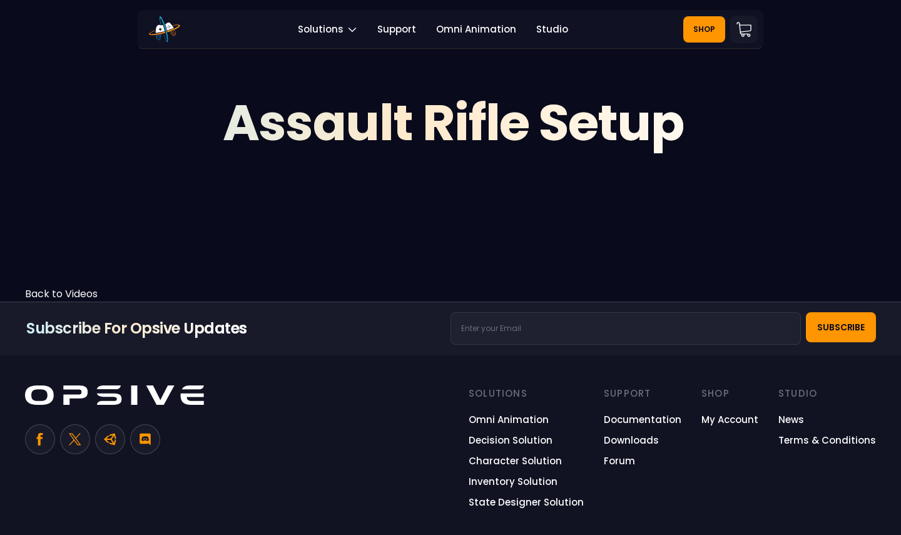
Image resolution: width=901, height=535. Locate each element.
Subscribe (841, 327)
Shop (704, 29)
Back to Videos (61, 294)
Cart (744, 29)
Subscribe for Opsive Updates (136, 328)
